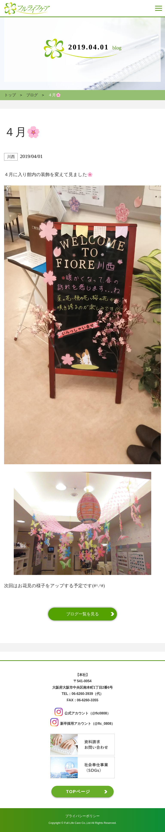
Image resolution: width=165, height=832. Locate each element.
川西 (11, 157)
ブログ (32, 95)
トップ (10, 95)
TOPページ (78, 791)
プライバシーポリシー (82, 816)
